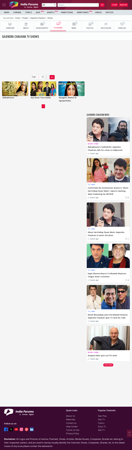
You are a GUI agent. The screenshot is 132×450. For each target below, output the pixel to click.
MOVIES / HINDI (93, 144)
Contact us (71, 423)
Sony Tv (102, 426)
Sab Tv (101, 430)
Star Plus (102, 416)
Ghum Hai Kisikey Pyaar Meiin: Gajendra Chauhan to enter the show (106, 234)
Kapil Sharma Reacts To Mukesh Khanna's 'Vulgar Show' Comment (107, 275)
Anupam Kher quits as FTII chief (102, 355)
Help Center (72, 426)
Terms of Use (72, 430)
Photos (109, 12)
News (6, 12)
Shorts (50, 12)
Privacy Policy (72, 433)
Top (129, 433)
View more (108, 365)
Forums (17, 12)
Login (114, 5)
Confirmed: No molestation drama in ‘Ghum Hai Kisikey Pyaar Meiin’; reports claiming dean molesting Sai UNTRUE (108, 191)
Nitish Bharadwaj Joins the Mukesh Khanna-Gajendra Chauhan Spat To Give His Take (108, 316)
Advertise (70, 419)
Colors (101, 423)
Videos (98, 12)
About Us (70, 416)
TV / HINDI (91, 184)
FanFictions (67, 12)
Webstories (82, 12)
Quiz (38, 12)
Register (123, 5)
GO (102, 5)
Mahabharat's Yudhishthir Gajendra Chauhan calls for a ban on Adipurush (105, 148)
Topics (28, 12)
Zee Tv (101, 419)
